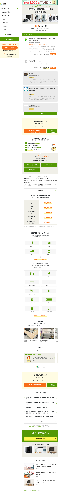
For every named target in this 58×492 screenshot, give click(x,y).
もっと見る (40, 114)
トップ (25, 490)
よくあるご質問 (6, 12)
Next (55, 358)
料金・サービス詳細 (32, 164)
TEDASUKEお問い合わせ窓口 (35, 426)
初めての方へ (5, 8)
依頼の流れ (49, 164)
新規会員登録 (9, 39)
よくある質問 (32, 169)
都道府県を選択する (40, 439)
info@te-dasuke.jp (12, 50)
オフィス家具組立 (32, 490)
